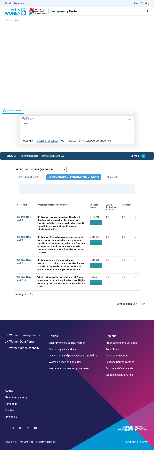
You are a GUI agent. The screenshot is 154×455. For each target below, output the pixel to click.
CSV (135, 309)
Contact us (11, 409)
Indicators (112, 182)
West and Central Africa (119, 380)
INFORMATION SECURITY (46, 447)
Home (7, 25)
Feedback (10, 416)
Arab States (112, 354)
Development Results (29, 182)
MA (16, 25)
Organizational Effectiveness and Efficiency (74, 182)
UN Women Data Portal (19, 347)
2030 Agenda (110, 13)
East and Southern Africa (120, 367)
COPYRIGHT (130, 447)
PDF (144, 309)
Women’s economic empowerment (69, 374)
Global (8, 3)
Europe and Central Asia (119, 374)
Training (145, 3)
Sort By (18, 174)
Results (75, 13)
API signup (11, 422)
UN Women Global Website (22, 353)
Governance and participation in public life (73, 361)
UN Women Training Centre (22, 340)
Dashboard (132, 13)
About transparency (16, 403)
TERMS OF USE (11, 447)
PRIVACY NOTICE (26, 447)
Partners (91, 13)
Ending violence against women (67, 348)
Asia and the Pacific (117, 361)
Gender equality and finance (65, 354)
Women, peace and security (65, 367)
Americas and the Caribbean (122, 348)
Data (136, 3)
